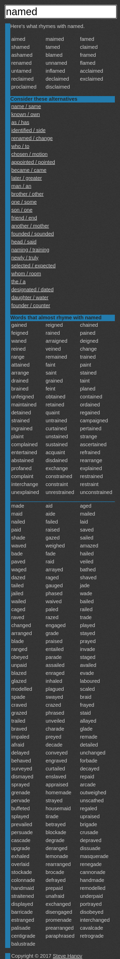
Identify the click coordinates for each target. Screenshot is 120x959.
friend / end (24, 218)
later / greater (26, 178)
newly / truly (25, 257)
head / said (23, 242)
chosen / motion (29, 154)
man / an (21, 186)
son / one (21, 210)
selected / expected (33, 265)
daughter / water (30, 297)
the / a (18, 281)
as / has (20, 122)
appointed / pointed (33, 162)
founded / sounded (32, 234)
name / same (26, 106)
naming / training (30, 250)
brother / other (27, 194)
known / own (25, 114)
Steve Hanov (67, 956)
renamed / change (32, 138)
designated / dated (32, 289)
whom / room (26, 273)
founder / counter (30, 305)
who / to (20, 146)
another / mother (30, 226)
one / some (24, 202)
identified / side (28, 130)
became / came (29, 170)
